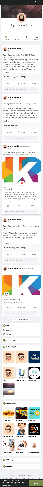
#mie (16, 155)
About (10, 478)
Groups (9, 466)
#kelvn (32, 155)
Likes (8, 460)
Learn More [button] (12, 485)
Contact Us (16, 478)
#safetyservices (24, 155)
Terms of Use (36, 478)
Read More (6, 72)
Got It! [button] (36, 483)
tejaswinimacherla (21, 25)
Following (10, 347)
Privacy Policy (26, 478)
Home (5, 478)
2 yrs (9, 51)
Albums (9, 340)
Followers (10, 403)
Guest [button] (38, 2)
